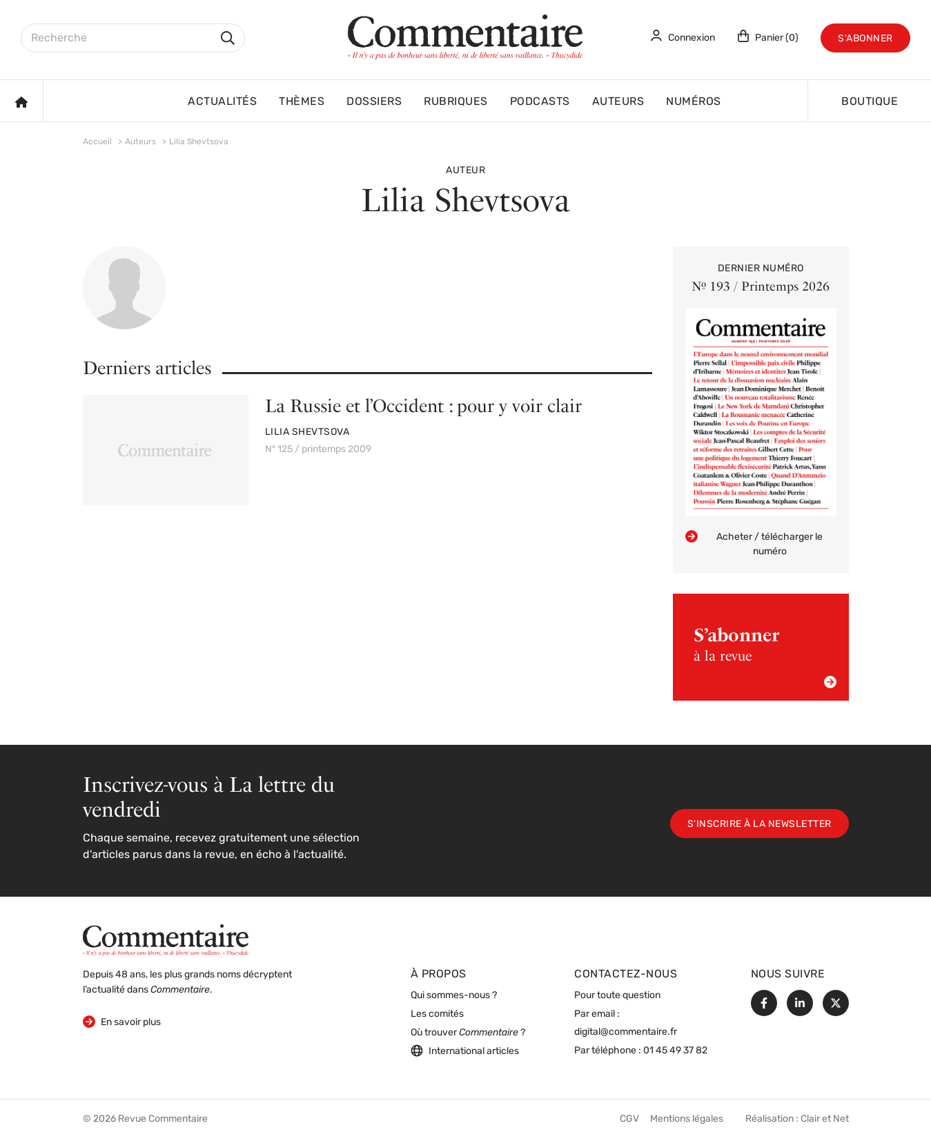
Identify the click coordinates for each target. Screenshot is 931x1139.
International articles (465, 1050)
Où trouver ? (468, 1033)
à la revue (765, 656)
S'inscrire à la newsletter (759, 824)
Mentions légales (686, 1119)
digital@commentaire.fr (625, 1032)
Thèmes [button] (301, 102)
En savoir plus (122, 1021)
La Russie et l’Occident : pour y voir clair (423, 405)
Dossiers (374, 102)
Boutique (869, 102)
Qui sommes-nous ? (454, 996)
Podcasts (540, 102)
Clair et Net (825, 1119)
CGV (629, 1119)
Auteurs (618, 102)
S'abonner (865, 39)
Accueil (97, 142)
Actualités (222, 102)
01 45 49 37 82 (675, 1051)
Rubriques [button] (456, 102)
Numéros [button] (693, 102)
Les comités (437, 1014)
